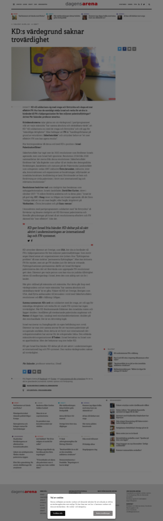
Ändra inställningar (103, 513)
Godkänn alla (57, 513)
